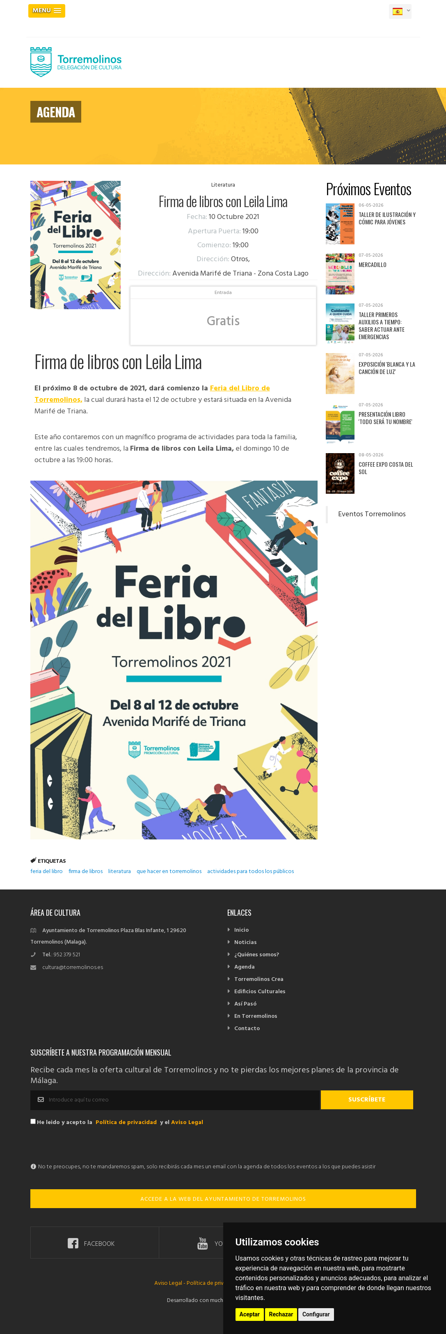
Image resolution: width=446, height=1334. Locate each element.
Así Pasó (245, 1004)
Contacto (247, 1028)
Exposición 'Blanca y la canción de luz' (387, 368)
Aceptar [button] (250, 1314)
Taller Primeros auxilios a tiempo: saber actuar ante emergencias (382, 325)
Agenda (244, 967)
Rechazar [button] (281, 1314)
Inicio (241, 930)
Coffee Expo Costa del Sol (386, 468)
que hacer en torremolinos (169, 871)
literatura (119, 871)
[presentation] (92, 1145)
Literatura (223, 185)
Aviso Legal (187, 1122)
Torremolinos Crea (259, 979)
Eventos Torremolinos (372, 514)
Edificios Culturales (260, 992)
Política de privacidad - (215, 1283)
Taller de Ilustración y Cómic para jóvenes (387, 218)
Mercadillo (373, 264)
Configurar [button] (316, 1314)
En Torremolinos (255, 1016)
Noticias (245, 942)
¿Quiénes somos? (256, 955)
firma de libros (86, 871)
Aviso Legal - (170, 1283)
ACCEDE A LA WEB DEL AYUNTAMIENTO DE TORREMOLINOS (223, 1199)
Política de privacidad (126, 1122)
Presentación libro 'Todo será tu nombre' (385, 418)
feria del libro (46, 871)
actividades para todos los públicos (250, 871)
